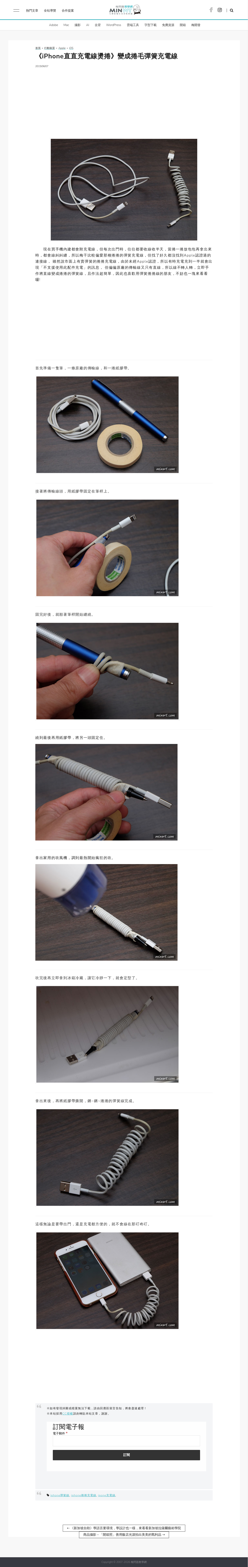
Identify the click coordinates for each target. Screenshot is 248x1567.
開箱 (183, 25)
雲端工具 (133, 25)
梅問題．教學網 (125, 10)
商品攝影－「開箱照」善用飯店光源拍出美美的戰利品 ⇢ (124, 1534)
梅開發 (195, 25)
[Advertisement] (124, 100)
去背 (98, 25)
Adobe (53, 25)
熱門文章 (32, 11)
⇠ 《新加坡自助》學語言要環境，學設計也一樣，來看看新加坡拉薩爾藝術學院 (124, 1528)
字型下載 (150, 25)
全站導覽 (50, 11)
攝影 (78, 25)
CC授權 (67, 1413)
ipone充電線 (106, 1495)
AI (87, 25)
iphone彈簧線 (59, 1495)
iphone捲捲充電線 (83, 1495)
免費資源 (168, 25)
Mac (66, 25)
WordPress (113, 25)
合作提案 (68, 11)
